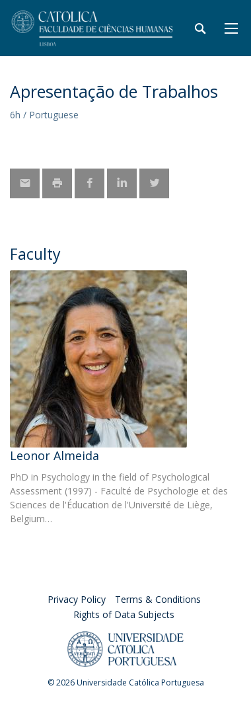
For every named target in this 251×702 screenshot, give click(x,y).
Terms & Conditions (158, 599)
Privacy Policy (77, 599)
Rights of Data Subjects (123, 614)
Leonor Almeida (54, 455)
